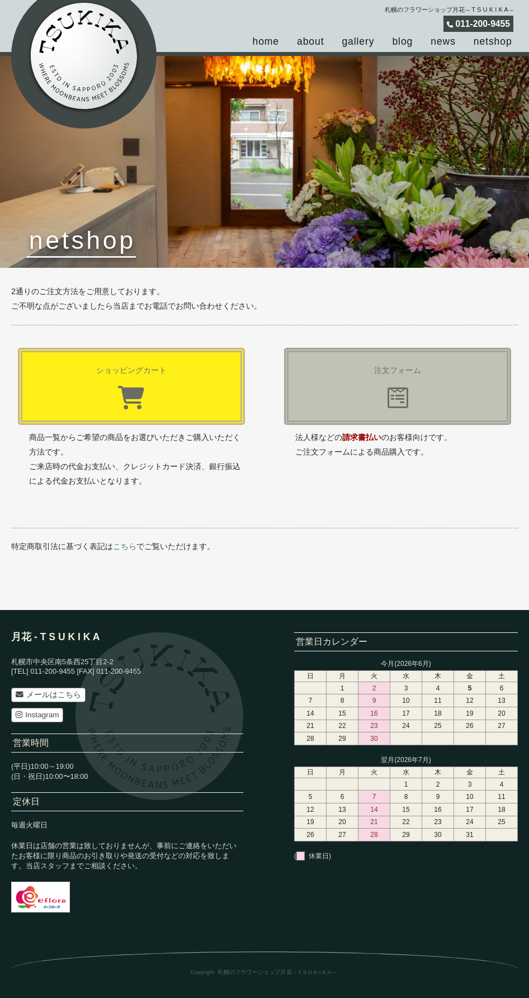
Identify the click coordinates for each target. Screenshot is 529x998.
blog (402, 41)
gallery (358, 41)
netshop (493, 41)
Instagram (37, 715)
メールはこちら (48, 694)
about (310, 41)
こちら (124, 546)
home (265, 41)
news (443, 41)
